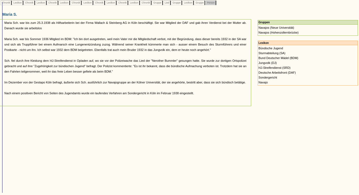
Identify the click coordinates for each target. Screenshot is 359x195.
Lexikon (17, 2)
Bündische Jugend (270, 48)
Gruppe (157, 2)
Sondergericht (267, 77)
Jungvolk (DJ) (267, 62)
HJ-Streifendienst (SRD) (274, 67)
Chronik (6, 2)
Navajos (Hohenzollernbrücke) (278, 32)
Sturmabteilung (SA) (271, 53)
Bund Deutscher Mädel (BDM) (278, 58)
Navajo (263, 82)
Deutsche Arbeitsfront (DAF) (277, 72)
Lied (167, 2)
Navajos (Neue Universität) (276, 27)
